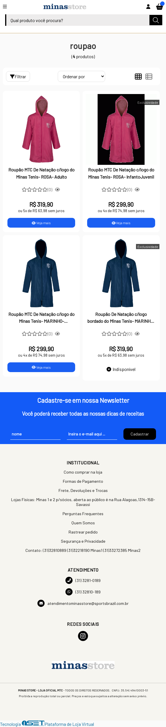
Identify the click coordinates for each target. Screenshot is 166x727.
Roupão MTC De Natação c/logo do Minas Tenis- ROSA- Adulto (41, 173)
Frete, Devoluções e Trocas (83, 490)
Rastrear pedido (83, 531)
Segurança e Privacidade (83, 541)
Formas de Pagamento (83, 481)
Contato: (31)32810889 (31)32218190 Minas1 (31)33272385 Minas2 (83, 550)
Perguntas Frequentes (83, 513)
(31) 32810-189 (83, 591)
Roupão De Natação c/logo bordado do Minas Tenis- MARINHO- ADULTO (121, 318)
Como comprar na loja (83, 472)
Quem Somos (83, 522)
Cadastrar (140, 433)
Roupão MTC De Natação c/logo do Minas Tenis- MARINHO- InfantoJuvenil (41, 318)
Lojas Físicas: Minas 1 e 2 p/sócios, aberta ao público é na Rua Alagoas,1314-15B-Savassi (83, 502)
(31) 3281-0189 (83, 580)
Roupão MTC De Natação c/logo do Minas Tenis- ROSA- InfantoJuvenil (121, 173)
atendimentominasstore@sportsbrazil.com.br (83, 603)
